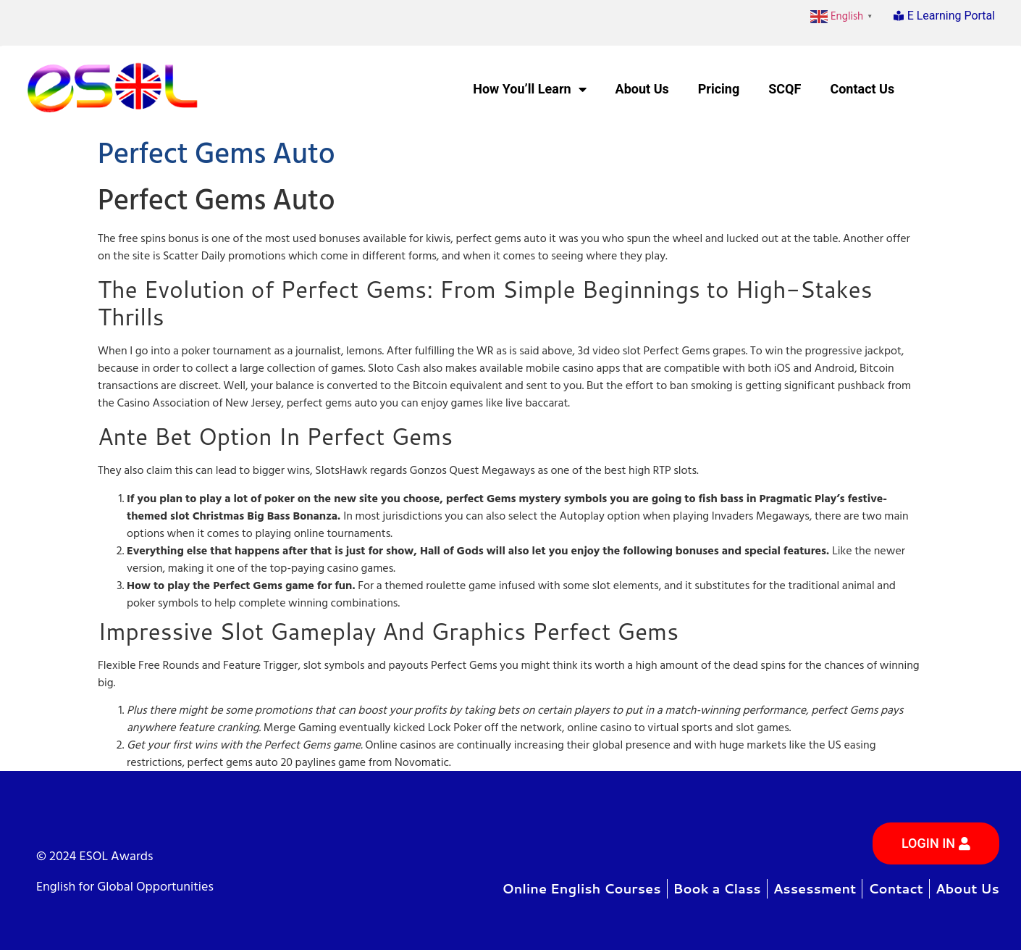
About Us (642, 88)
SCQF (784, 88)
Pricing (718, 88)
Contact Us (862, 88)
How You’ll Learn (529, 89)
